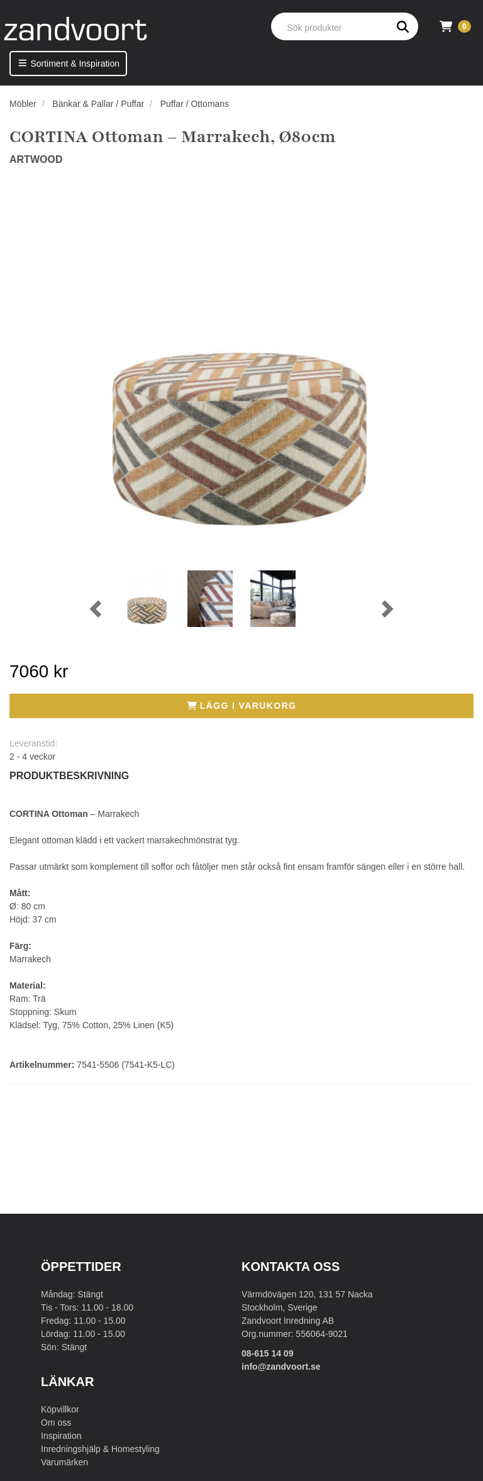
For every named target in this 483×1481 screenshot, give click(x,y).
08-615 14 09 (268, 1353)
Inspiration (61, 1436)
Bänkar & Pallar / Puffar (98, 104)
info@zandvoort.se (281, 1367)
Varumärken (64, 1462)
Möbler (22, 104)
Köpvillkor (60, 1409)
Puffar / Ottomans (194, 104)
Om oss (56, 1422)
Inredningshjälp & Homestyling (100, 1449)
